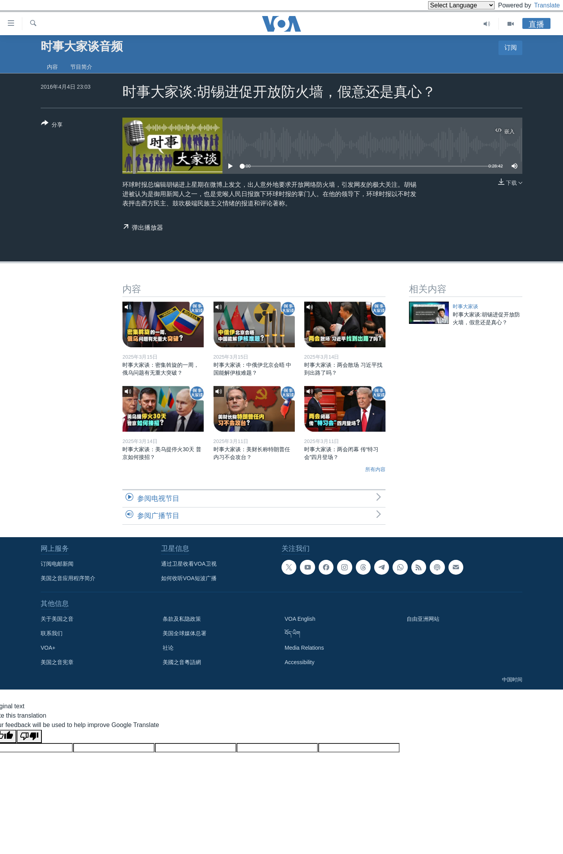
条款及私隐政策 (182, 619)
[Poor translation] (29, 736)
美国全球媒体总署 (184, 633)
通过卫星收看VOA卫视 (189, 564)
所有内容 (375, 469)
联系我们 (52, 633)
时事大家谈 (465, 306)
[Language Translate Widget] (448, 5)
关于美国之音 (57, 619)
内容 (52, 67)
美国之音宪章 (57, 662)
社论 (168, 648)
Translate (540, 5)
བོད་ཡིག (292, 633)
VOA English (300, 619)
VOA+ (48, 648)
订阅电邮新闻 (57, 564)
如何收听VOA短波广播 (189, 578)
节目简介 (81, 67)
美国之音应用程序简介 (68, 578)
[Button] (52, 125)
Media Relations (304, 648)
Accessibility (299, 662)
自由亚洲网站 (423, 619)
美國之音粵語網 (182, 662)
